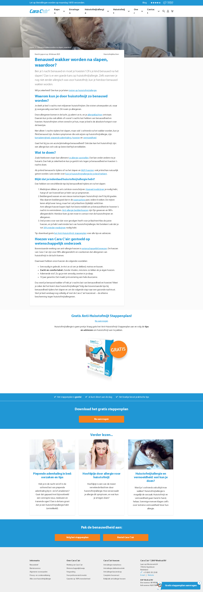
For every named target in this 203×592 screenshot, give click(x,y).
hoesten (76, 138)
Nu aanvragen (101, 321)
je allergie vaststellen (79, 158)
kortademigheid (42, 138)
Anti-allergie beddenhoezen (75, 210)
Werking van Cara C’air (74, 565)
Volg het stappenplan (77, 537)
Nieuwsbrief (34, 565)
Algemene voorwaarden (39, 572)
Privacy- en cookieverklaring (40, 575)
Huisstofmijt (119, 11)
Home (32, 47)
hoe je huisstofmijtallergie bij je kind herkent (86, 174)
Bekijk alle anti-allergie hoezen (114, 579)
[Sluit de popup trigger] (199, 583)
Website (151, 575)
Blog (145, 3)
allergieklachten (95, 115)
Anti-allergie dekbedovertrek (113, 568)
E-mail (142, 575)
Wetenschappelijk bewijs (76, 568)
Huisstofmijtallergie (94, 11)
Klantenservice (35, 568)
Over (136, 11)
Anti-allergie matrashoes (112, 565)
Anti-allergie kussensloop (112, 572)
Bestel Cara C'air (125, 537)
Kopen (57, 11)
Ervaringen (74, 11)
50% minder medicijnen (55, 228)
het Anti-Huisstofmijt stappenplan (70, 233)
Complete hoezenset (111, 575)
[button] (163, 11)
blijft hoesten (87, 170)
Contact (151, 11)
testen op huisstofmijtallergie (82, 90)
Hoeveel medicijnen (95, 189)
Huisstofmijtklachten (111, 54)
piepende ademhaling (61, 138)
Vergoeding (71, 572)
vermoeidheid (89, 138)
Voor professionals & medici (77, 575)
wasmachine (79, 200)
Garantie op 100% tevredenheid (78, 579)
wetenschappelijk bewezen (94, 248)
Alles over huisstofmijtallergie (40, 579)
